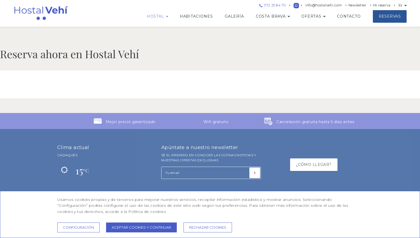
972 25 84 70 (272, 5)
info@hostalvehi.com (323, 5)
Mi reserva (382, 5)
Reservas (390, 16)
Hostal (155, 16)
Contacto (349, 16)
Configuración (78, 227)
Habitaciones (196, 16)
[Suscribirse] (254, 172)
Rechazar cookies (207, 227)
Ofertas (311, 16)
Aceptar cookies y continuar (141, 227)
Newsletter (357, 5)
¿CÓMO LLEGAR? (313, 164)
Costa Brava (271, 16)
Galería (234, 16)
